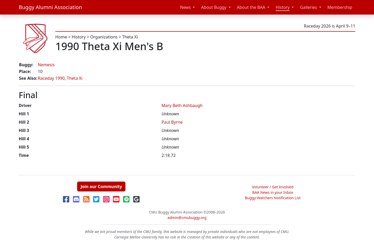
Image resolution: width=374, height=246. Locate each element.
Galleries (308, 7)
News (185, 7)
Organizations (103, 37)
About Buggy (213, 7)
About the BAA (251, 7)
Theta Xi (130, 37)
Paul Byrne (172, 122)
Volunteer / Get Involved (272, 186)
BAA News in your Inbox (272, 192)
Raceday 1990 (51, 78)
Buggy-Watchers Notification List (273, 197)
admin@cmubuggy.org (187, 217)
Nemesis (46, 65)
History (283, 7)
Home (61, 37)
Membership (340, 7)
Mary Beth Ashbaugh (182, 105)
